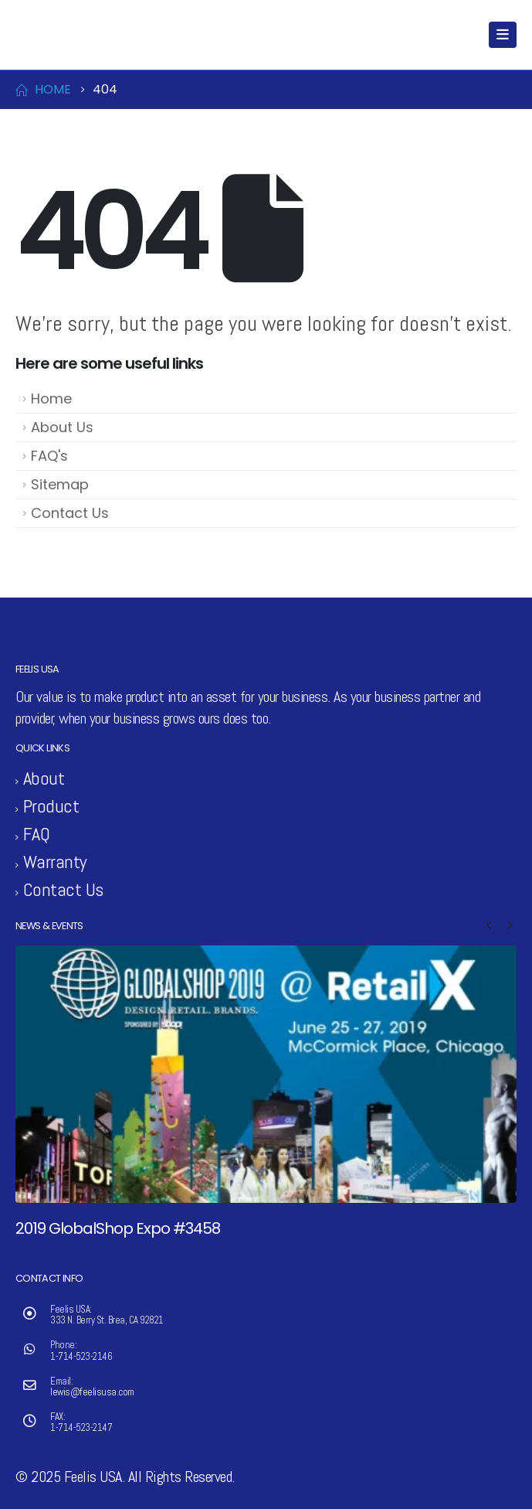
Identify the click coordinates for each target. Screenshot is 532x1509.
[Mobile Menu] (503, 35)
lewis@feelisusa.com (92, 1391)
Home (51, 398)
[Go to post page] (266, 1074)
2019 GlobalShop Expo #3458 (117, 1228)
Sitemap (60, 484)
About (44, 778)
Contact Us (70, 513)
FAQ (36, 834)
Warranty (54, 862)
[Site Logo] (47, 35)
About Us (62, 427)
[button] (489, 925)
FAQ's (49, 455)
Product (51, 806)
